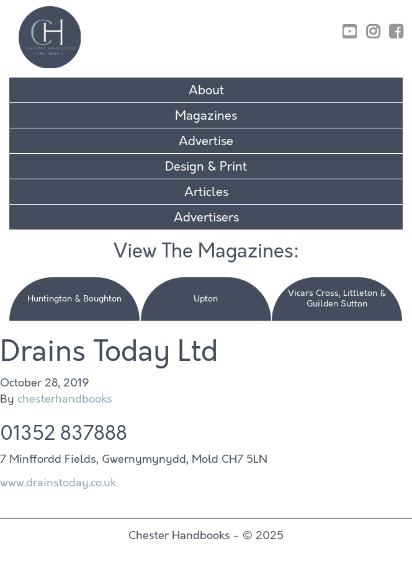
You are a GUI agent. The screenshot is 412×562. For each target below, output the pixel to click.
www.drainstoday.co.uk (58, 482)
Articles (206, 192)
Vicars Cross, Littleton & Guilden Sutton (337, 298)
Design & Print (206, 166)
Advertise (206, 141)
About (206, 90)
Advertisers (206, 217)
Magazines (206, 115)
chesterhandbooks (64, 398)
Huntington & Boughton (74, 299)
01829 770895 (361, 14)
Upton (206, 299)
